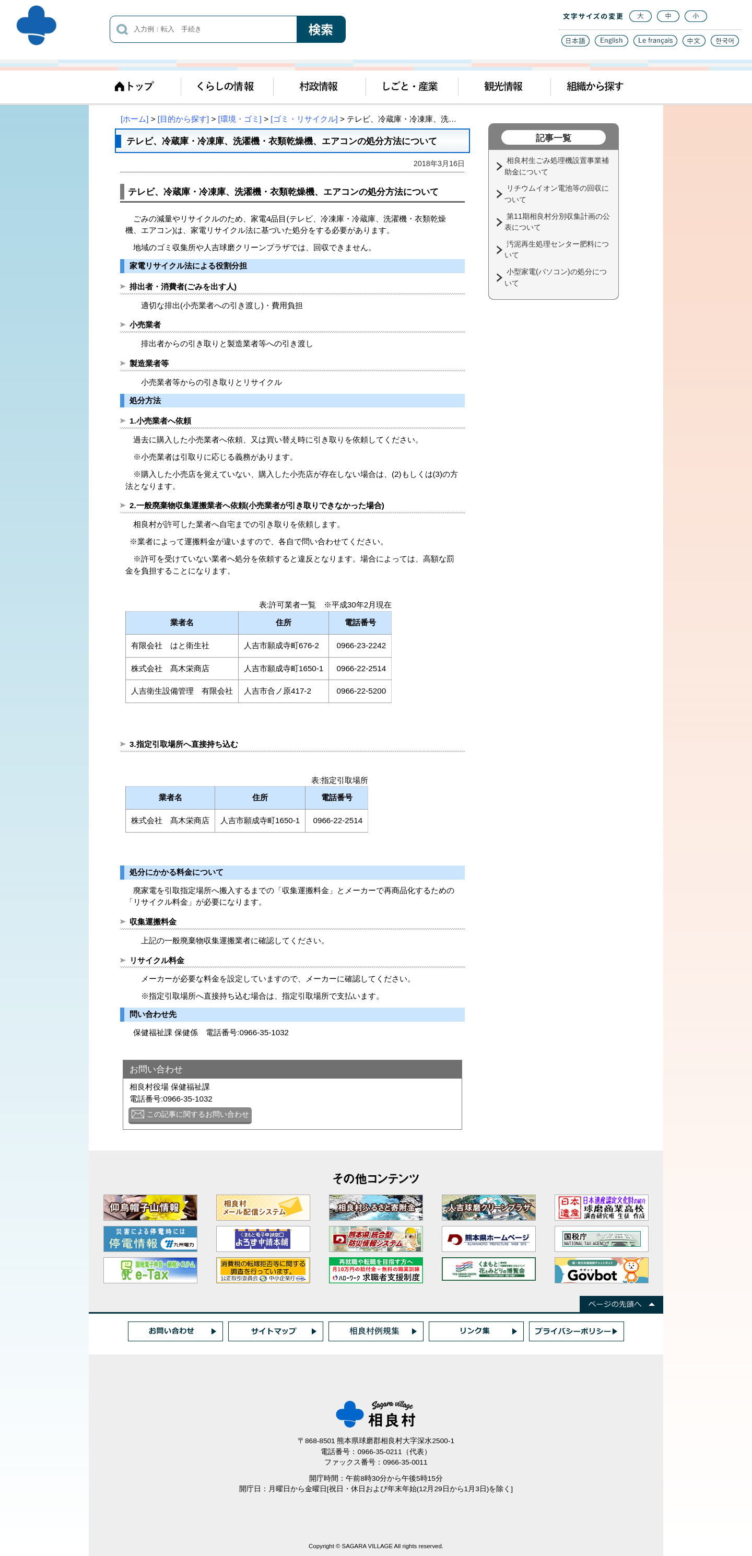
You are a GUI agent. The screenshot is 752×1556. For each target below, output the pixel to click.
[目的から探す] (183, 118)
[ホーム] (134, 118)
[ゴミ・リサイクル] (304, 118)
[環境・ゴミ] (240, 118)
